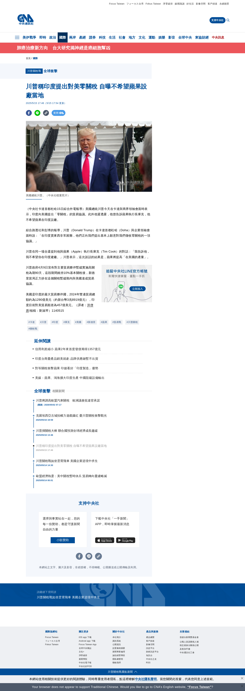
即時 (42, 37)
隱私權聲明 (118, 661)
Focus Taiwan (116, 4)
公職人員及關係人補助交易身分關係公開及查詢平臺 (189, 650)
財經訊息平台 (153, 653)
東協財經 (202, 37)
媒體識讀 (179, 4)
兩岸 (72, 37)
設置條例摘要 (119, 649)
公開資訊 (117, 645)
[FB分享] (29, 113)
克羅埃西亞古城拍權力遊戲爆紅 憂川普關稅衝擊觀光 (71, 415)
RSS (148, 665)
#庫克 (66, 322)
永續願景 (224, 4)
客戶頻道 (212, 4)
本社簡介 (117, 637)
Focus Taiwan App (86, 647)
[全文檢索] (228, 20)
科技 (102, 37)
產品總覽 (151, 637)
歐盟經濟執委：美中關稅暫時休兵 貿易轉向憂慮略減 (71, 476)
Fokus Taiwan (153, 4)
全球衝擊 (42, 391)
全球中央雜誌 (86, 653)
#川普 (43, 322)
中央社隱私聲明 (146, 679)
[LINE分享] (37, 113)
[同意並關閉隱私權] (242, 678)
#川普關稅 (132, 322)
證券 (92, 37)
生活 (112, 37)
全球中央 (185, 37)
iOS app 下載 (86, 637)
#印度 (55, 322)
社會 (122, 37)
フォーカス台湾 (135, 4)
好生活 (190, 4)
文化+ (82, 657)
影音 (171, 37)
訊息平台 (151, 649)
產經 (82, 37)
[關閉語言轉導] (242, 686)
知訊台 (150, 657)
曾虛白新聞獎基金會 (189, 639)
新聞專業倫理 (119, 653)
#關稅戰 (33, 328)
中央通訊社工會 (188, 658)
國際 (62, 37)
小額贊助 (62, 540)
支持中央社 (217, 20)
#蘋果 (104, 322)
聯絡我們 (117, 665)
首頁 (28, 58)
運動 (151, 37)
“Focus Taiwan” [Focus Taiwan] (199, 687)
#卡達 (32, 322)
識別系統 (117, 641)
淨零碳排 (168, 4)
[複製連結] (46, 113)
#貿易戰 (116, 322)
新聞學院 (84, 665)
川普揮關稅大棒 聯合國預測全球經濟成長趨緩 (67, 430)
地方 (132, 37)
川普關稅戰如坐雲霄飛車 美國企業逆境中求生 (67, 461)
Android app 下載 (88, 641)
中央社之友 (152, 661)
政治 (52, 37)
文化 (142, 37)
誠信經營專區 (119, 657)
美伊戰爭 (29, 37)
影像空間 (201, 4)
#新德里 (91, 322)
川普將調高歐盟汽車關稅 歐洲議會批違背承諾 (68, 400)
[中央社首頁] (25, 19)
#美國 (78, 322)
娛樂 (161, 37)
